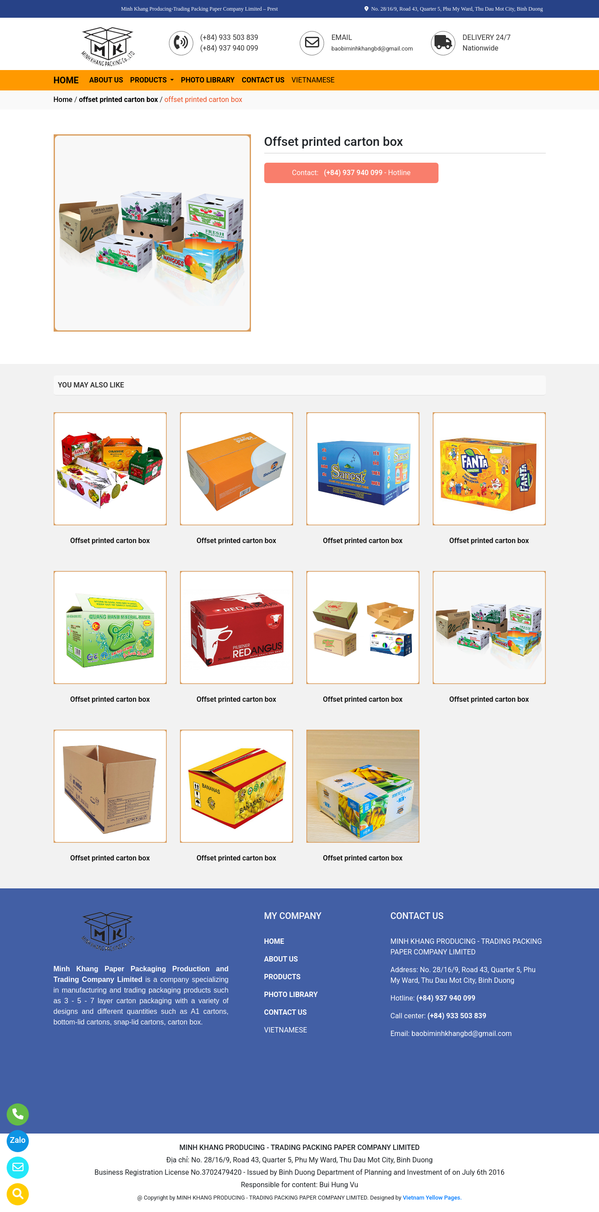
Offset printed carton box (110, 540)
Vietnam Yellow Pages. (432, 1197)
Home (63, 99)
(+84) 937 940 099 (353, 172)
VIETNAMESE (313, 80)
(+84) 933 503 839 (456, 1016)
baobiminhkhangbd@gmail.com (461, 1033)
